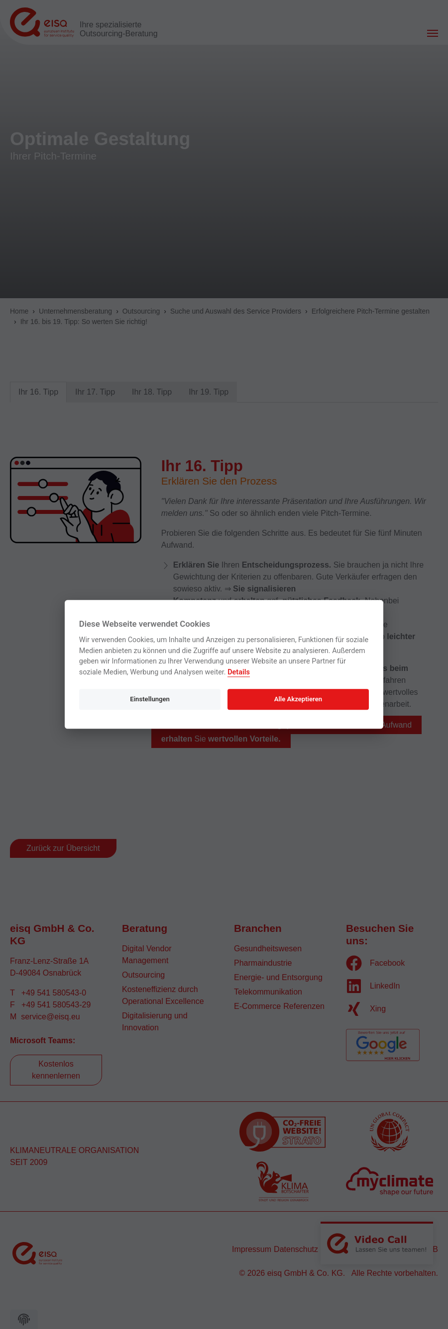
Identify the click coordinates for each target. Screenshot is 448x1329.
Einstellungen (150, 699)
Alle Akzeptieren (298, 699)
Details (238, 672)
